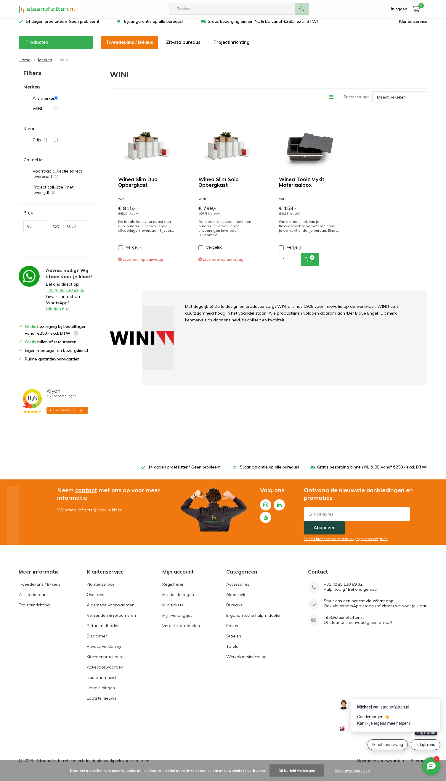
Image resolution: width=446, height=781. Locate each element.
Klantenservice (413, 25)
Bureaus (234, 609)
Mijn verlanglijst (177, 619)
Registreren (173, 588)
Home (25, 64)
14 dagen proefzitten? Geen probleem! (62, 25)
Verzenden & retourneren (111, 619)
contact (86, 494)
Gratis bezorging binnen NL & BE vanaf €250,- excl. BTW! (263, 25)
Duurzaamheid (101, 682)
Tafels (232, 650)
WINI (60, 113)
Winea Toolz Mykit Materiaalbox (301, 186)
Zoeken (302, 9)
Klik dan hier (57, 313)
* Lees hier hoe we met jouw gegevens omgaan (346, 543)
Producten (36, 46)
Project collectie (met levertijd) (60, 194)
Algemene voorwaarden (110, 609)
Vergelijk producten (181, 630)
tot (56, 230)
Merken (45, 64)
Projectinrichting (232, 46)
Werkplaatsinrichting (246, 661)
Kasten (233, 630)
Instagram (265, 508)
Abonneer (324, 532)
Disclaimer (97, 640)
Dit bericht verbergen (296, 770)
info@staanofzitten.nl (344, 621)
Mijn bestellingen (178, 599)
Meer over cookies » (352, 770)
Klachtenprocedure (105, 661)
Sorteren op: (356, 101)
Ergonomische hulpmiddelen (254, 619)
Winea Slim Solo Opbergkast (218, 186)
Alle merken (60, 102)
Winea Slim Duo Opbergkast (138, 186)
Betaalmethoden (103, 630)
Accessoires (237, 588)
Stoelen (233, 640)
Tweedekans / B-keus (129, 46)
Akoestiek (235, 599)
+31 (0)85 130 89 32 (65, 294)
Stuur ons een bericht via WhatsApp (358, 605)
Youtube (265, 520)
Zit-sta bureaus (183, 46)
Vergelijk (130, 251)
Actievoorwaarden (105, 671)
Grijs (60, 144)
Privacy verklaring (104, 650)
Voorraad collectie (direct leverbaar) (60, 178)
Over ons (95, 599)
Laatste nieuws (101, 702)
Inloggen (399, 9)
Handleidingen (101, 692)
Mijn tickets (172, 609)
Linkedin (279, 508)
